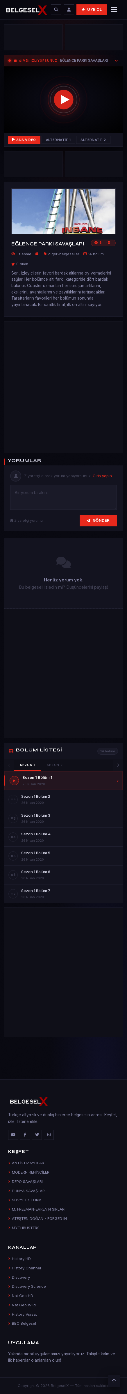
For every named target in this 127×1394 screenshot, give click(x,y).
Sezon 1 (27, 765)
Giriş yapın (102, 475)
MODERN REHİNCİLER (28, 1172)
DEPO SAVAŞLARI (25, 1181)
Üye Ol (92, 9)
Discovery (19, 1277)
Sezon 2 (54, 765)
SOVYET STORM (25, 1199)
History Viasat (22, 1314)
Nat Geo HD (20, 1295)
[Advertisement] (63, 386)
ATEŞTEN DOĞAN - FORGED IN (37, 1218)
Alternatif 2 (93, 140)
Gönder (98, 520)
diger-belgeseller (63, 254)
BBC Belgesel (22, 1323)
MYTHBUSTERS (24, 1227)
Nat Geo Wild (22, 1305)
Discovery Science (27, 1286)
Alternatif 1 (58, 140)
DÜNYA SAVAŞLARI (27, 1190)
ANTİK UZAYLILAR (26, 1163)
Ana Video (24, 140)
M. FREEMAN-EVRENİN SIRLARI (36, 1209)
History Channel (24, 1268)
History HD (19, 1258)
